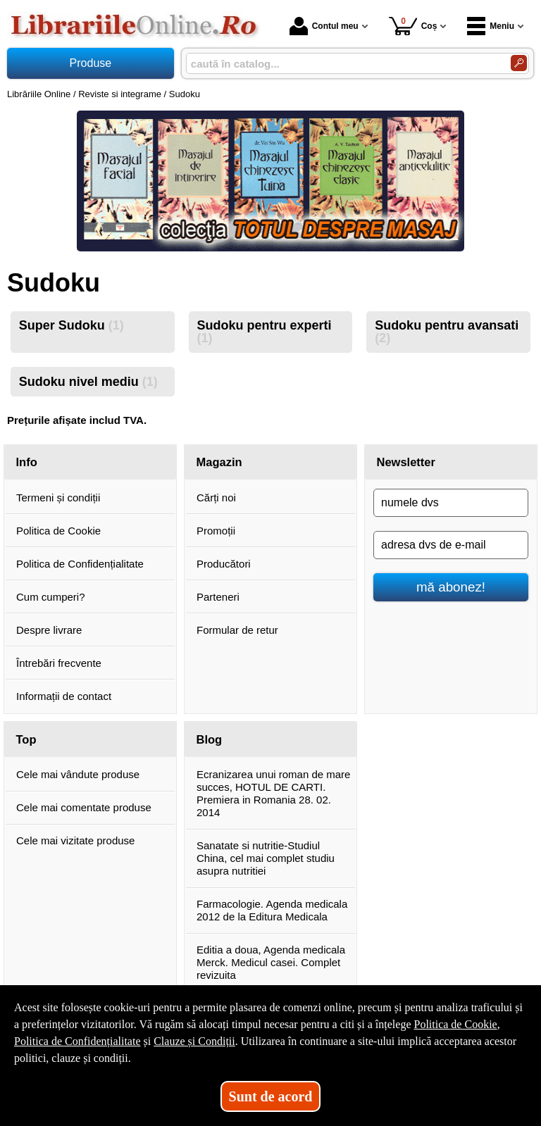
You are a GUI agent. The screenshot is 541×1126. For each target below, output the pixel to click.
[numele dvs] (450, 503)
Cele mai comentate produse (83, 807)
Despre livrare (49, 630)
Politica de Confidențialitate (80, 564)
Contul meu (324, 26)
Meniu (490, 26)
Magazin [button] (219, 462)
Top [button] (26, 739)
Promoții (216, 531)
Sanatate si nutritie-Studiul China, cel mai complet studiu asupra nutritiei (266, 858)
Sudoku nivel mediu (88, 382)
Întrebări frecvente (58, 663)
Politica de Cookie (58, 531)
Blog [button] (210, 739)
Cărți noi (216, 497)
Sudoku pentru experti (264, 331)
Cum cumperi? (50, 597)
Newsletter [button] (406, 462)
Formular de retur (237, 630)
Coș (413, 25)
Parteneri (218, 597)
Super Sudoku (71, 325)
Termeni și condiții (58, 497)
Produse (91, 63)
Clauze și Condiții (194, 1041)
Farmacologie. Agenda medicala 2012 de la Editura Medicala (272, 910)
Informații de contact (63, 696)
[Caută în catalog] (519, 63)
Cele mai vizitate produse (75, 840)
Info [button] (26, 462)
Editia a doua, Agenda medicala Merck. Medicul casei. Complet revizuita (271, 962)
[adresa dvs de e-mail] (450, 545)
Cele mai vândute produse (77, 774)
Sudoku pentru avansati (446, 331)
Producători (224, 564)
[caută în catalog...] (342, 64)
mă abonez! (450, 587)
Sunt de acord (271, 1096)
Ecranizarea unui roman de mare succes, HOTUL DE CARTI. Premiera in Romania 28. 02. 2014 (273, 793)
